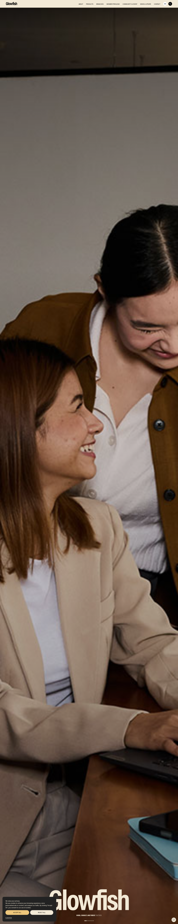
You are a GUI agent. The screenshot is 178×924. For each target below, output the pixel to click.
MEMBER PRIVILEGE (113, 4)
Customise (8, 918)
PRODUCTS (89, 4)
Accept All (17, 912)
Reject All (41, 912)
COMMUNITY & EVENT (130, 4)
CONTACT (157, 4)
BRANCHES (100, 4)
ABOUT (81, 4)
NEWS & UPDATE (145, 4)
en (165, 4)
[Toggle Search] (170, 4)
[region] (29, 909)
